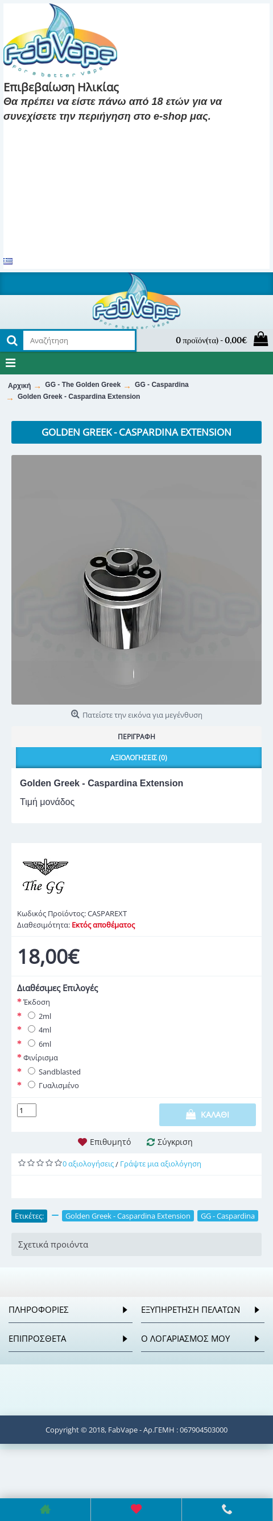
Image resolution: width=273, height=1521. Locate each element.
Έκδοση (36, 1002)
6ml (37, 1044)
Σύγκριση (175, 1141)
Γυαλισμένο (51, 1085)
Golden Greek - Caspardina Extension (128, 1216)
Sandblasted (52, 1072)
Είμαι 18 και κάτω (134, 133)
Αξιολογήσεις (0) (138, 757)
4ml (37, 1030)
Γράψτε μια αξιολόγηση (160, 1163)
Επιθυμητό (110, 1141)
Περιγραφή (136, 736)
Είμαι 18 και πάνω (46, 133)
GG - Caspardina (228, 1216)
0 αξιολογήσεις (88, 1163)
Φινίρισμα (40, 1057)
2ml (37, 1016)
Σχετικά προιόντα (53, 1244)
